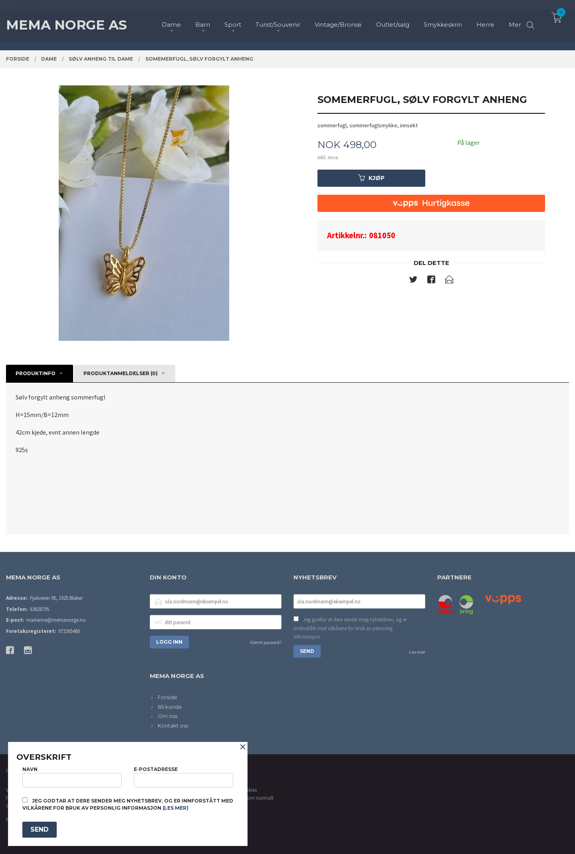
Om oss (167, 716)
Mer (515, 20)
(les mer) (175, 808)
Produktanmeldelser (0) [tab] (120, 373)
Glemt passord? (266, 642)
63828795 (39, 609)
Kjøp (371, 178)
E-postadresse (183, 776)
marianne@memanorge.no (56, 620)
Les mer (417, 652)
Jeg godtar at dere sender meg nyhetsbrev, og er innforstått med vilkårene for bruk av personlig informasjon (350, 628)
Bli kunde (170, 707)
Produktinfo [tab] (36, 373)
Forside (167, 697)
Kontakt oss (173, 725)
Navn (72, 776)
